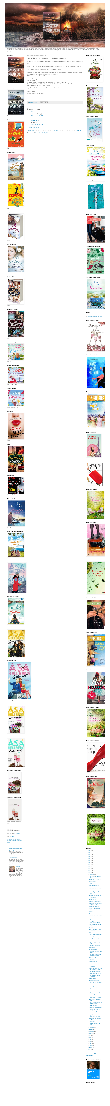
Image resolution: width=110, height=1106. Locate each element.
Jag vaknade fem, (93, 919)
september (91, 1031)
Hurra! (90, 932)
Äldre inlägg (79, 130)
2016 (89, 870)
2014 (89, 1049)
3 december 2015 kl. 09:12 (37, 124)
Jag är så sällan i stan (94, 988)
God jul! (90, 911)
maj (90, 1039)
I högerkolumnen (93, 1013)
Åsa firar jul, (91, 959)
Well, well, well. (92, 957)
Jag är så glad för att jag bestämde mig (94, 1010)
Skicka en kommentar (34, 127)
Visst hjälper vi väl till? (94, 980)
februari (91, 1045)
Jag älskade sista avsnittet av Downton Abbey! (95, 904)
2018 (89, 866)
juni (90, 1037)
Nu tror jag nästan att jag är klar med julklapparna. (95, 921)
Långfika (91, 990)
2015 (89, 872)
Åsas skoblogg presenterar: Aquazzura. (95, 889)
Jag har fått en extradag (94, 992)
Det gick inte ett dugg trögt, (95, 895)
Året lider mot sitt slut (94, 906)
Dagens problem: (93, 978)
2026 (89, 850)
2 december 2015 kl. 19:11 (37, 115)
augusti (91, 1033)
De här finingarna (93, 994)
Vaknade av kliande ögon (94, 945)
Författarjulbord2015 (93, 1005)
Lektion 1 (18, 866)
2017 (89, 868)
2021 (89, 860)
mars (90, 1043)
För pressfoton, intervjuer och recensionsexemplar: (14, 841)
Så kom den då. (92, 899)
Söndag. (91, 927)
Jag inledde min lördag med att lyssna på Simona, (95, 969)
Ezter (32, 112)
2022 (89, 858)
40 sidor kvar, (92, 1021)
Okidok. (90, 883)
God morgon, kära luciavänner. (93, 962)
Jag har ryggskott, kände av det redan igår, (95, 1003)
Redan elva (91, 913)
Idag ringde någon (13, 857)
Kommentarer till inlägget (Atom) (42, 132)
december (91, 874)
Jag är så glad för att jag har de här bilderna (95, 916)
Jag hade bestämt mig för (95, 971)
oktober (91, 1029)
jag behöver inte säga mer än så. (95, 316)
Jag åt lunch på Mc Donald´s (95, 1007)
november (91, 1027)
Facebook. (12, 836)
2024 (89, 854)
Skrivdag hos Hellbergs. (94, 938)
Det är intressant (93, 940)
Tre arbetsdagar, (93, 897)
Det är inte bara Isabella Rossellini (94, 965)
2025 (89, 852)
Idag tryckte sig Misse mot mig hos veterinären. (95, 955)
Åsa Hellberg (34, 120)
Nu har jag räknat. (93, 949)
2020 (89, 862)
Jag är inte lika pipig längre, (95, 901)
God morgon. (92, 947)
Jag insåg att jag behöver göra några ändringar (94, 1015)
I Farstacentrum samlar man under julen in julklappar (95, 996)
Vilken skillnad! (92, 881)
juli (90, 1035)
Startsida (56, 130)
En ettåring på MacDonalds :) (95, 879)
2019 (89, 864)
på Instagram (17, 833)
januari (91, 1047)
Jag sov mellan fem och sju (95, 973)
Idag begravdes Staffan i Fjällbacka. (94, 976)
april (90, 1041)
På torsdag (91, 986)
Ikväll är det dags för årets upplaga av (95, 930)
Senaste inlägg (31, 130)
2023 (89, 856)
